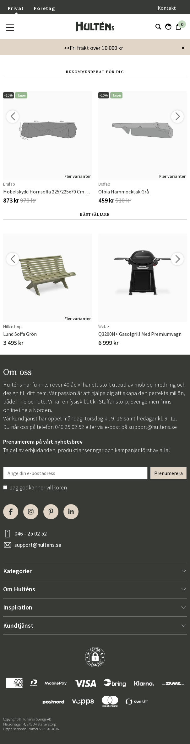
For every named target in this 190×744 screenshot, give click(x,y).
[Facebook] (10, 511)
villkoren (56, 487)
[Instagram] (30, 511)
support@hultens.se (152, 426)
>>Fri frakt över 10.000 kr (93, 47)
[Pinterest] (50, 511)
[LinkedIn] (71, 511)
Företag (44, 8)
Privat (16, 8)
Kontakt (167, 8)
